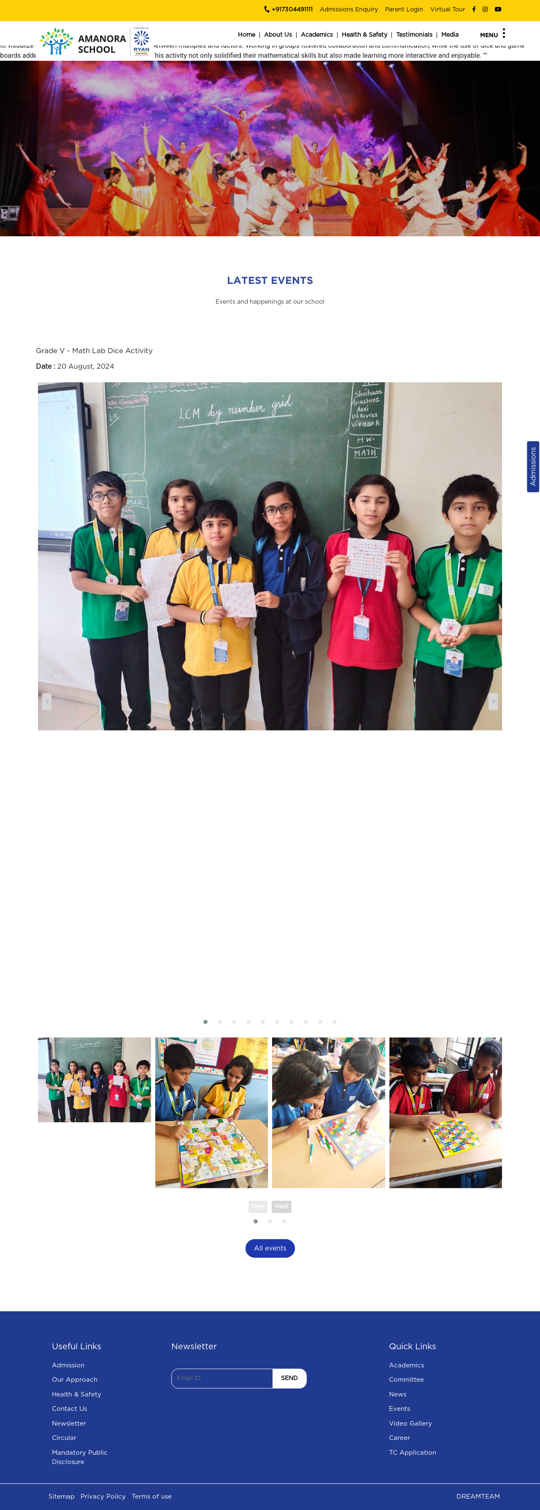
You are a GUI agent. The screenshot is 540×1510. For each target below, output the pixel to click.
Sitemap (62, 1497)
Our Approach (74, 1380)
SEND (289, 1378)
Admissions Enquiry (349, 10)
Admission (68, 1365)
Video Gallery (410, 1424)
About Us (278, 35)
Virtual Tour (447, 10)
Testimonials (414, 35)
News (397, 1394)
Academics (317, 35)
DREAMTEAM (478, 1497)
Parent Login (404, 10)
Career (399, 1438)
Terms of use (152, 1497)
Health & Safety (364, 35)
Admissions (533, 466)
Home (246, 35)
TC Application (412, 1453)
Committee (406, 1380)
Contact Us (69, 1409)
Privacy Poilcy (103, 1497)
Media (450, 35)
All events (270, 1248)
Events (399, 1409)
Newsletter (69, 1424)
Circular (64, 1438)
